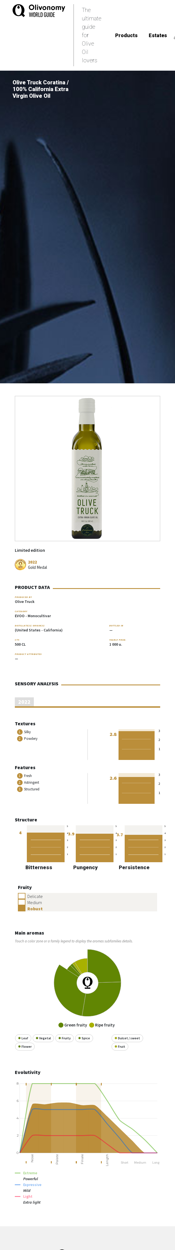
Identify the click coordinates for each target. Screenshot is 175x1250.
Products (126, 35)
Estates (158, 35)
